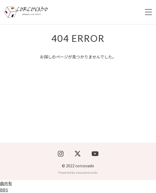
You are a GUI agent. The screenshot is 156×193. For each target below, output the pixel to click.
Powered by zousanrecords (78, 172)
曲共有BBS (6, 186)
